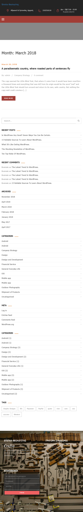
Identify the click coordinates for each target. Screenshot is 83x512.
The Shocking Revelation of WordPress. (18, 149)
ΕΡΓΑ (47, 457)
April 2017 (6, 227)
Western (17, 414)
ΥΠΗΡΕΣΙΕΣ (49, 454)
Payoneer (30, 409)
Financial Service (9, 264)
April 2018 (6, 202)
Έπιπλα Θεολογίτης (10, 4)
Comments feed (8, 320)
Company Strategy (22, 75)
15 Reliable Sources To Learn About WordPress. (22, 140)
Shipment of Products (11, 292)
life (21, 409)
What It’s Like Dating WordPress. (16, 144)
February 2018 (8, 212)
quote (50, 409)
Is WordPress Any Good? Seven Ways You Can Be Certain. (26, 135)
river (58, 409)
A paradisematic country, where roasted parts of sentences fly (36, 68)
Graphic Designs (9, 409)
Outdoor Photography (11, 287)
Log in (4, 310)
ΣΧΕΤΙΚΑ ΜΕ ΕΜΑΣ (52, 450)
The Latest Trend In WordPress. (25, 167)
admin (7, 75)
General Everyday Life (11, 269)
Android (5, 241)
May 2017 (6, 222)
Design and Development (12, 260)
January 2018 (7, 217)
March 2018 (6, 207)
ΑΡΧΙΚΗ (48, 446)
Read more (8, 98)
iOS (3, 273)
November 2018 (8, 197)
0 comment (38, 75)
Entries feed (7, 315)
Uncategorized (8, 297)
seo (73, 409)
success (6, 414)
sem (66, 409)
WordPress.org (8, 324)
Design (4, 255)
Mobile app (6, 278)
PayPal (40, 409)
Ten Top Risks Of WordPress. (14, 154)
